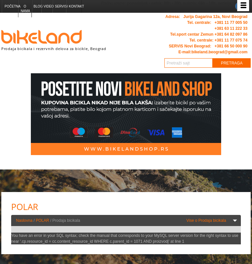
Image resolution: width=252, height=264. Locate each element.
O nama (25, 9)
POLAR (42, 220)
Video (48, 6)
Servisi (60, 6)
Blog (37, 6)
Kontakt (75, 6)
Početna (11, 6)
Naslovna (24, 220)
